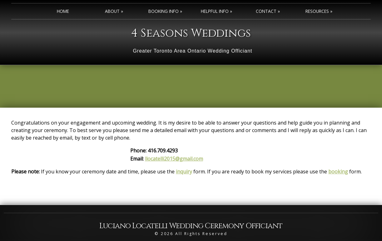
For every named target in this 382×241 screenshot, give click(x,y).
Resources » (318, 11)
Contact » (268, 11)
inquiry (184, 171)
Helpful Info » (216, 11)
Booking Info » (165, 11)
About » (114, 11)
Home (63, 11)
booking (338, 171)
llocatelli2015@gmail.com (174, 158)
